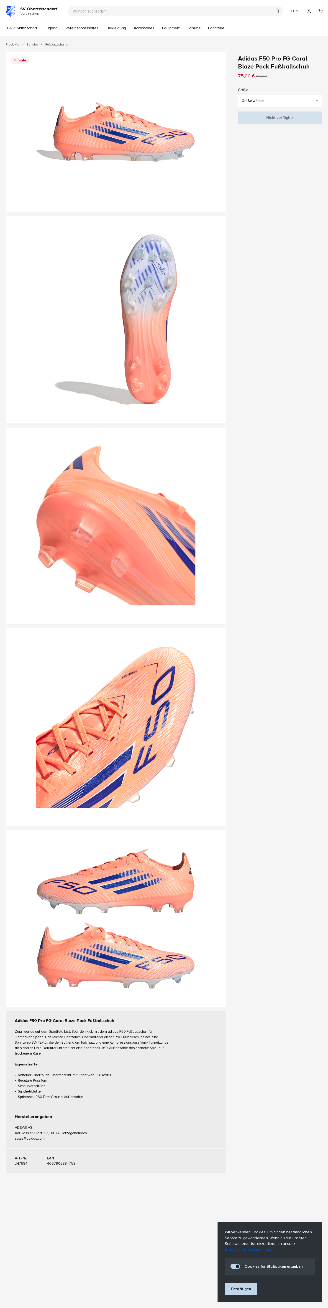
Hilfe (295, 11)
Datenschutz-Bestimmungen (249, 1249)
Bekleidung (116, 28)
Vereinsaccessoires (81, 28)
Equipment (171, 28)
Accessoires (144, 28)
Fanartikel (217, 28)
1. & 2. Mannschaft (22, 28)
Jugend (51, 28)
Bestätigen (241, 1289)
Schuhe (194, 28)
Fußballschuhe (56, 44)
